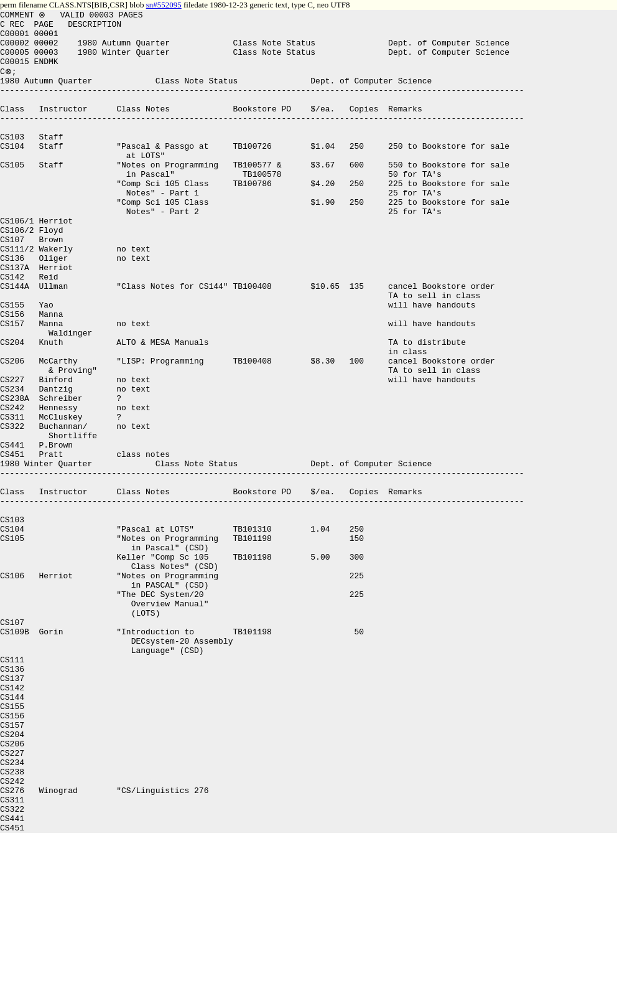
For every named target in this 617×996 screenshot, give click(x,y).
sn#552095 (164, 4)
